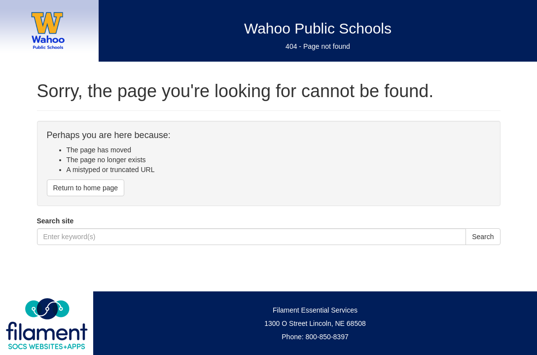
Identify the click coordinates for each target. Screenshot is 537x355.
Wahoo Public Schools (318, 28)
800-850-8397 (327, 337)
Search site (55, 221)
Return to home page (85, 188)
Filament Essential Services (315, 310)
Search (483, 237)
